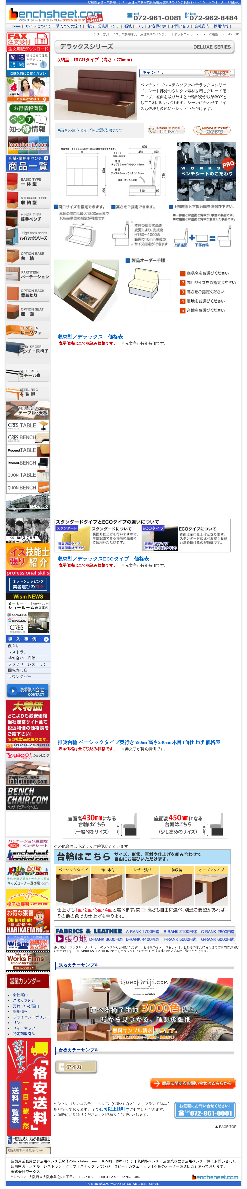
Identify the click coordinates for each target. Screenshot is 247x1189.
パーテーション (28, 274)
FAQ (140, 26)
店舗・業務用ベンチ (103, 26)
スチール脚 (28, 373)
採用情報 (221, 26)
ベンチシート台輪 (28, 256)
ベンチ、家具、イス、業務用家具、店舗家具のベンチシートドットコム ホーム (145, 34)
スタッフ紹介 (24, 1000)
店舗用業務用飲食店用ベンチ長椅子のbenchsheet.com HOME (61, 1161)
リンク (18, 1023)
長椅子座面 (28, 311)
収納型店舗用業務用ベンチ (28, 200)
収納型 (213, 34)
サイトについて (38, 26)
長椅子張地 (28, 144)
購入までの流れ (69, 26)
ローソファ (28, 330)
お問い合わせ (225, 1161)
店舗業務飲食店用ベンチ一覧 (187, 1161)
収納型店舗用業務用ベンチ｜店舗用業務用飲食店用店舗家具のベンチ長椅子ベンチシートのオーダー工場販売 (163, 2)
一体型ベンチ (123, 1161)
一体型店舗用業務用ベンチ (28, 181)
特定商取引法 (24, 1034)
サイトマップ (24, 1028)
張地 (128, 26)
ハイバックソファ (28, 237)
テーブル (28, 410)
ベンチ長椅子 (28, 348)
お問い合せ (180, 26)
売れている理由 (26, 1006)
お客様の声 (157, 26)
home (16, 26)
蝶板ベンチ (28, 218)
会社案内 (202, 26)
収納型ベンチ (148, 1161)
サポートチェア (28, 361)
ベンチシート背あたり (28, 293)
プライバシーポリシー (31, 1017)
